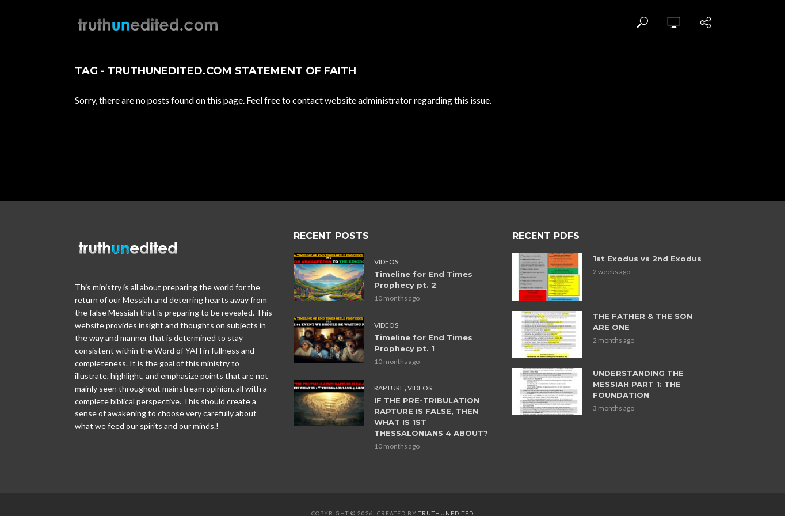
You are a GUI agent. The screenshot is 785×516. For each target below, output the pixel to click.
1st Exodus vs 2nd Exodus (647, 258)
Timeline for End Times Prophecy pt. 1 (423, 342)
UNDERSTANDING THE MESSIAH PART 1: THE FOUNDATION (638, 384)
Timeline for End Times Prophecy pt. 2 (423, 280)
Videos (386, 261)
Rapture (389, 387)
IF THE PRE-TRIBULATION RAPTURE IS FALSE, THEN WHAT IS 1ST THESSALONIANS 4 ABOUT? (431, 416)
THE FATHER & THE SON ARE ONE (642, 322)
